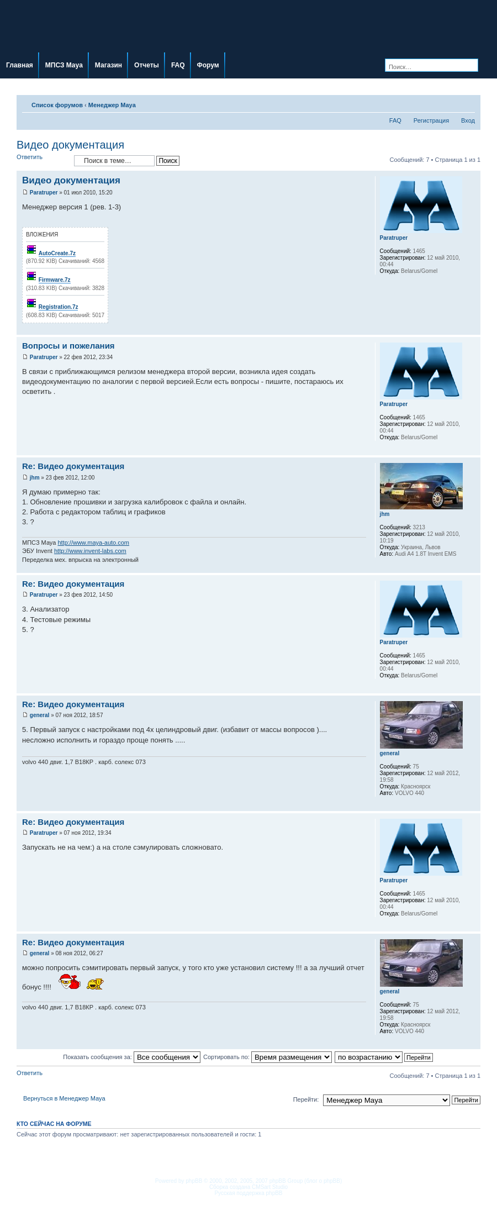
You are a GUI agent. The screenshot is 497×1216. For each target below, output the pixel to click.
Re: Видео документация (73, 466)
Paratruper (44, 192)
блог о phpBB (323, 1181)
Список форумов (57, 105)
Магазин (108, 65)
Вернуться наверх (472, 329)
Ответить (42, 160)
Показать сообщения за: (131, 1057)
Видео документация (70, 145)
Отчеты (146, 65)
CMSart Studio (270, 1187)
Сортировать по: (267, 1057)
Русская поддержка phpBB (248, 1193)
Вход (468, 120)
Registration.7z (58, 307)
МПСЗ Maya (64, 65)
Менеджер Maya (112, 105)
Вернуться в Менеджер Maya (64, 1098)
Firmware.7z (55, 280)
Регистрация (431, 120)
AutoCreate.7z (57, 253)
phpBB (194, 1181)
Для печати (450, 103)
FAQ (178, 65)
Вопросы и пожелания (68, 345)
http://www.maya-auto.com (93, 542)
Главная (19, 65)
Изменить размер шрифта (467, 103)
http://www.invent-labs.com (90, 551)
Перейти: (306, 1099)
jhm (35, 478)
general (40, 715)
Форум (208, 65)
